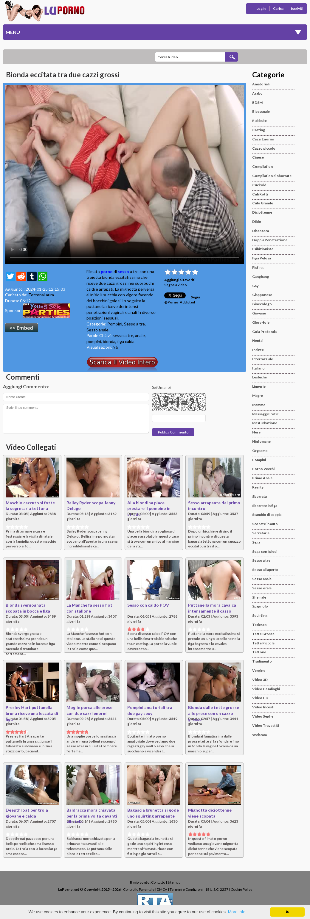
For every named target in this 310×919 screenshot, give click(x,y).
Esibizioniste (262, 249)
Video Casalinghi (266, 689)
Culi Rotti (260, 194)
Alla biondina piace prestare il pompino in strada (148, 508)
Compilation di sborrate (272, 175)
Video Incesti (263, 707)
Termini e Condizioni (186, 889)
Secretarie (260, 533)
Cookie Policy (241, 889)
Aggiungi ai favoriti (179, 280)
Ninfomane (261, 441)
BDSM (257, 102)
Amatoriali (260, 84)
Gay (255, 286)
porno (107, 271)
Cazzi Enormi (263, 139)
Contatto (158, 882)
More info (236, 911)
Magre (257, 395)
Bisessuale (261, 111)
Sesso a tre (134, 323)
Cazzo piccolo (263, 148)
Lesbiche (259, 377)
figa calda (125, 341)
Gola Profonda (264, 331)
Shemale (259, 597)
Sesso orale (262, 588)
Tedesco (259, 624)
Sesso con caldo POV (148, 605)
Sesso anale (97, 329)
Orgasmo (260, 450)
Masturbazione (264, 423)
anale (140, 335)
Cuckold (259, 185)
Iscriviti (297, 8)
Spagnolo (260, 606)
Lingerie (259, 386)
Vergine (258, 670)
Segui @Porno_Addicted (182, 299)
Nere (256, 432)
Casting (258, 130)
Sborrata (259, 496)
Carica (278, 8)
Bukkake (259, 120)
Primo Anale (262, 478)
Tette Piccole (263, 643)
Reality (258, 487)
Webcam (259, 734)
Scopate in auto (265, 524)
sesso (123, 271)
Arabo (257, 93)
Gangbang (260, 276)
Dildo (256, 221)
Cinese (258, 157)
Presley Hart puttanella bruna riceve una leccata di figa (32, 713)
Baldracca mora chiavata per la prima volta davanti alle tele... (91, 815)
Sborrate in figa (264, 505)
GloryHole (260, 322)
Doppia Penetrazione (269, 240)
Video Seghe (262, 716)
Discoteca (260, 230)
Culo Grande (262, 203)
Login (261, 8)
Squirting (259, 615)
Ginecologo (262, 304)
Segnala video (175, 285)
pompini (93, 341)
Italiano (258, 368)
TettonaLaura (41, 294)
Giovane (259, 313)
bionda (109, 341)
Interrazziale (262, 359)
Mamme (258, 405)
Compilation (262, 166)
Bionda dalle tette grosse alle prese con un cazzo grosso (213, 713)
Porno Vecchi (263, 468)
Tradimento (262, 661)
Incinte (258, 349)
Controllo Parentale (138, 889)
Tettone (259, 652)
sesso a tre (123, 335)
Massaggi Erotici (265, 414)
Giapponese (262, 294)
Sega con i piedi (264, 551)
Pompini (114, 323)
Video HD (260, 698)
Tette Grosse (263, 634)
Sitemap (174, 882)
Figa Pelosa (261, 258)
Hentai (257, 340)
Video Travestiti (265, 725)
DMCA (162, 889)
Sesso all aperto (265, 569)
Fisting (258, 267)
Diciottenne (262, 212)
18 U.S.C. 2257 (216, 889)
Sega (256, 542)
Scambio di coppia (266, 514)
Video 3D (260, 679)
